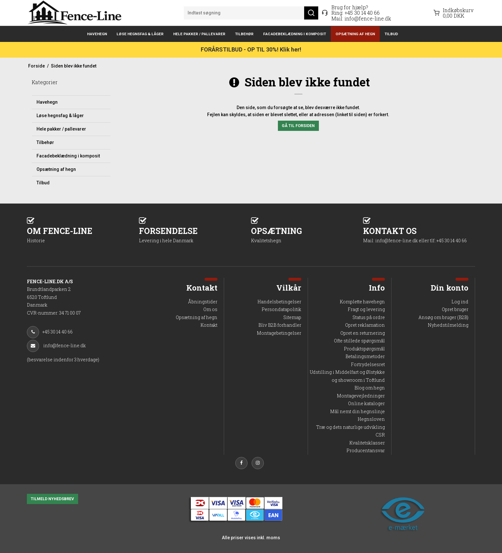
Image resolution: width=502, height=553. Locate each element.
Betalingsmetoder (365, 356)
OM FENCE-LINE (83, 234)
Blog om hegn (369, 388)
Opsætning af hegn (355, 34)
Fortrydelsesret (368, 364)
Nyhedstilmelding (448, 325)
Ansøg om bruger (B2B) (443, 317)
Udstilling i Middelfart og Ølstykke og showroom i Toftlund (347, 376)
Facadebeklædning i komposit (294, 34)
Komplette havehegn (362, 302)
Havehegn (97, 34)
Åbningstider (202, 302)
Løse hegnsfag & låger (140, 34)
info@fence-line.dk (367, 18)
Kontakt (208, 325)
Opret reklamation (365, 325)
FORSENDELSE (195, 234)
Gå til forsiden (298, 126)
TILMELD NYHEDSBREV (52, 499)
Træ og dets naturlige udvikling (350, 427)
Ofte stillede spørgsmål (359, 341)
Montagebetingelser (279, 333)
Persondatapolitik (281, 309)
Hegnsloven (371, 419)
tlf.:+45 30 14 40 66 (448, 240)
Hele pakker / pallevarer (199, 34)
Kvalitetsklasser (367, 443)
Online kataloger (366, 403)
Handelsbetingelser (279, 302)
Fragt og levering (366, 309)
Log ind (459, 302)
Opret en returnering (362, 333)
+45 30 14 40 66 (362, 12)
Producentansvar (365, 450)
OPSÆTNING (307, 234)
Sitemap (292, 317)
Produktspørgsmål (364, 349)
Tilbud (391, 34)
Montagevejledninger (361, 396)
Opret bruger (455, 309)
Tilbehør (244, 34)
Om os (210, 309)
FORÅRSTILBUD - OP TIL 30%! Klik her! (251, 49)
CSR (380, 435)
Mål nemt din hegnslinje (357, 411)
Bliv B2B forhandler (279, 325)
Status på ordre (368, 317)
